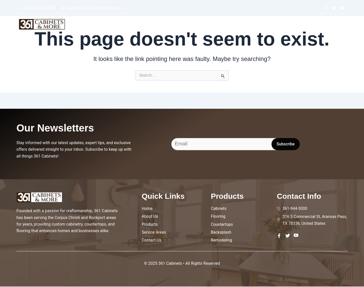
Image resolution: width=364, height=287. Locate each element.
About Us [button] (233, 25)
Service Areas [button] (299, 25)
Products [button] (264, 25)
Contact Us (333, 25)
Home (209, 25)
